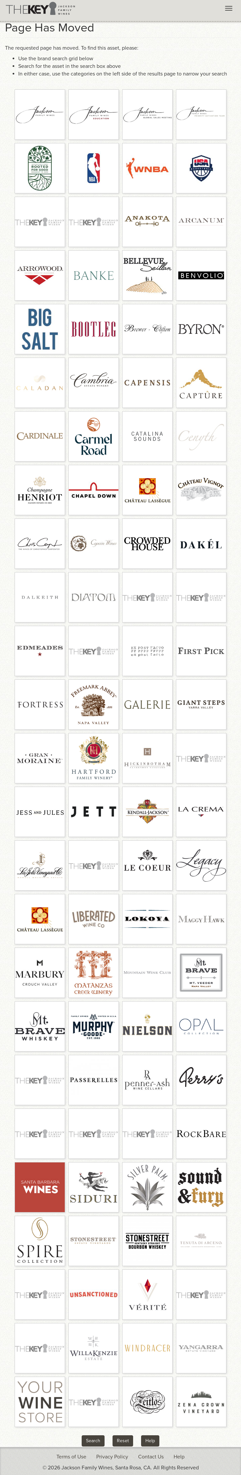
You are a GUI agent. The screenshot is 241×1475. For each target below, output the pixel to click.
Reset (123, 1441)
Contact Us (151, 1456)
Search (93, 1441)
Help (150, 1441)
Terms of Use (71, 1456)
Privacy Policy (112, 1456)
